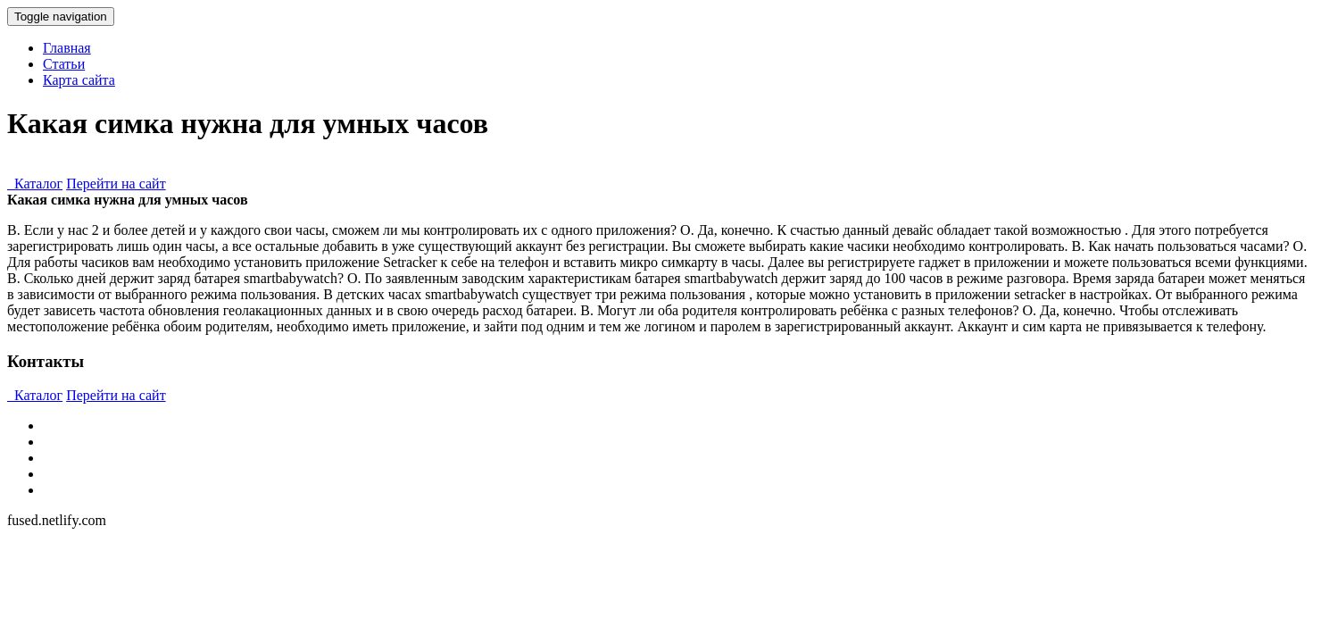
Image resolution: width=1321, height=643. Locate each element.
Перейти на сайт (116, 183)
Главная (67, 47)
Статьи (64, 63)
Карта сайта (79, 80)
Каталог (34, 183)
